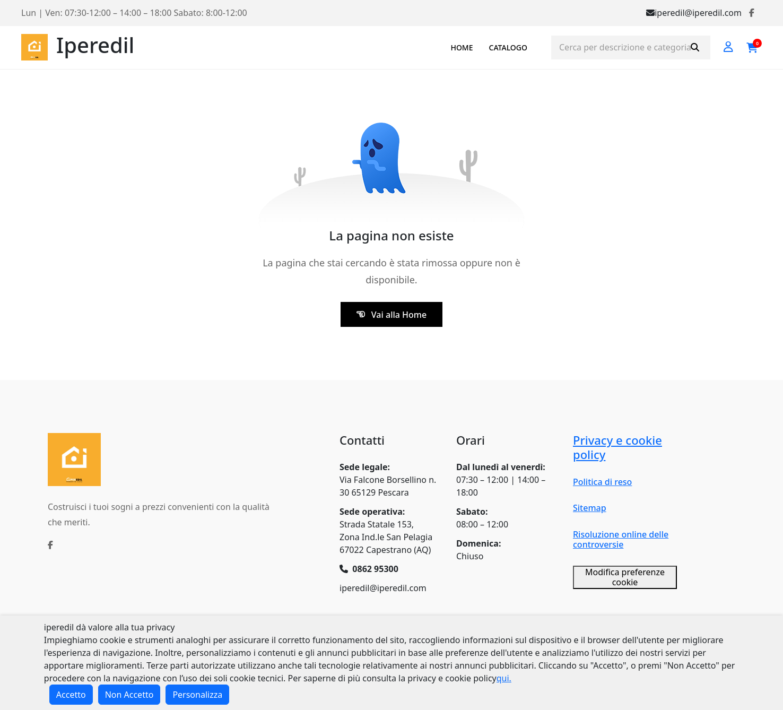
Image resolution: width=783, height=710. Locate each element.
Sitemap (589, 508)
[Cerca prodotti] (630, 47)
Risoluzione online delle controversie (620, 539)
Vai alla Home (391, 315)
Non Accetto (129, 694)
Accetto (71, 694)
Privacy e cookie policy (617, 447)
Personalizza (197, 694)
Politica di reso (602, 482)
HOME (461, 47)
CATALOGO (508, 47)
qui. (504, 678)
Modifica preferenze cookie (625, 577)
